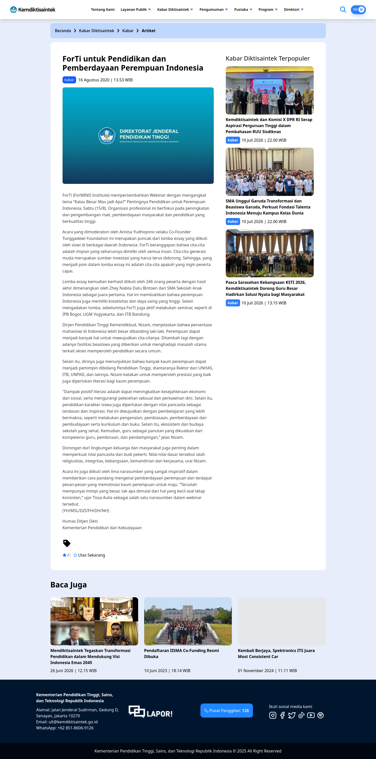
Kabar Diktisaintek (173, 9)
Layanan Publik (134, 9)
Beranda (63, 30)
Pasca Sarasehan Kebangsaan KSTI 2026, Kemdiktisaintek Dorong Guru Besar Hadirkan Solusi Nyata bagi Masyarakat (266, 288)
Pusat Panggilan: (226, 711)
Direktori (291, 9)
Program (266, 9)
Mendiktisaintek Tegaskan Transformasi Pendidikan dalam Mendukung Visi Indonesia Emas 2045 (90, 656)
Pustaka (241, 9)
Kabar (128, 30)
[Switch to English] (358, 9)
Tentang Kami (103, 9)
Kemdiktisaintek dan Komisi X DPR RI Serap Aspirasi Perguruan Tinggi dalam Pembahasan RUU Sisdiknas (269, 125)
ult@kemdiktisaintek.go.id (73, 722)
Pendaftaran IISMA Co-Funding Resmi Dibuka (181, 653)
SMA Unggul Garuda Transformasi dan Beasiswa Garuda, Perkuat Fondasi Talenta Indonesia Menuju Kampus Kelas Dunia (268, 207)
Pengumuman (211, 9)
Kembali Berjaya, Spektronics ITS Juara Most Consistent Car (276, 653)
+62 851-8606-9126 (76, 728)
